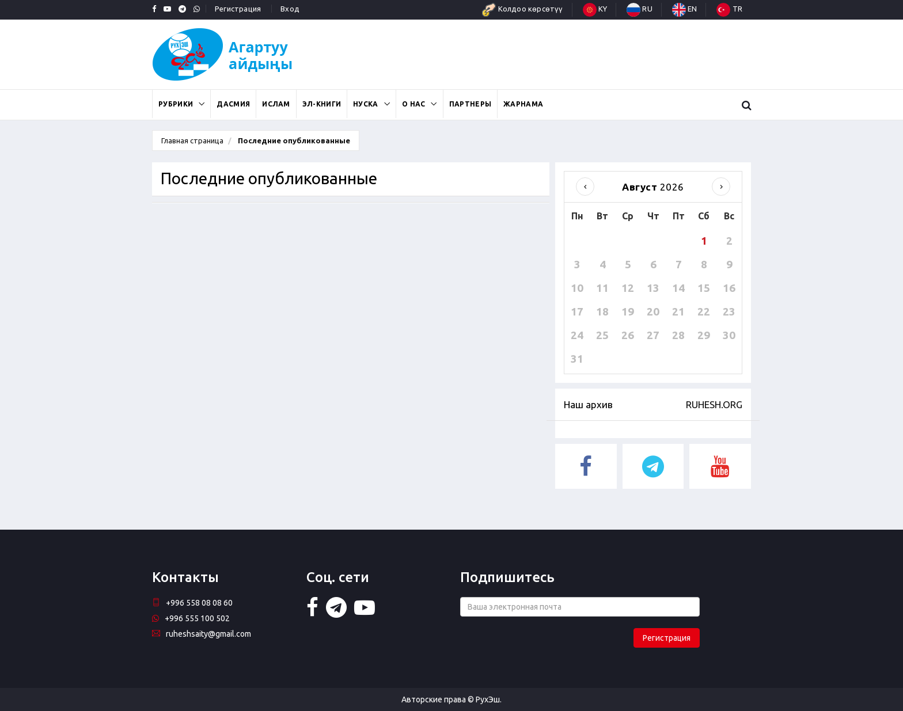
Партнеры (470, 104)
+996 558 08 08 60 (192, 602)
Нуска (365, 104)
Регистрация (238, 9)
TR (729, 9)
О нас (414, 104)
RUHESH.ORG (714, 404)
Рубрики (175, 104)
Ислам (276, 104)
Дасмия (233, 104)
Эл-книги (321, 104)
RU (639, 9)
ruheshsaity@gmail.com (201, 633)
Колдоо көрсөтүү (522, 9)
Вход (289, 9)
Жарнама (523, 104)
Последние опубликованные (293, 140)
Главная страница (192, 140)
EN (684, 9)
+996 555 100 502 (191, 618)
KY (595, 9)
